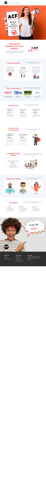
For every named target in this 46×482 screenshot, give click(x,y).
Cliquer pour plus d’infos (10, 144)
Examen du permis (18, 256)
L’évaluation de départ (19, 258)
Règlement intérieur (18, 257)
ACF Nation (5, 256)
